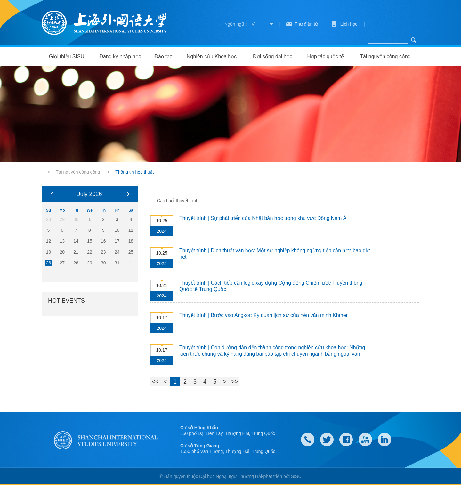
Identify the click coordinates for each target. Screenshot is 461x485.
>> (234, 381)
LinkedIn (384, 439)
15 (89, 241)
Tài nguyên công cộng (385, 56)
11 (130, 230)
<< (155, 381)
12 (48, 241)
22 (89, 252)
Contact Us (307, 439)
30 (103, 262)
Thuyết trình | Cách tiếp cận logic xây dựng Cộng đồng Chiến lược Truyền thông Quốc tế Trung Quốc (270, 286)
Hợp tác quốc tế (325, 56)
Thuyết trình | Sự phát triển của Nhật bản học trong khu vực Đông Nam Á (262, 218)
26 (48, 262)
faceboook (346, 439)
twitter (327, 439)
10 (117, 230)
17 (117, 241)
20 (62, 252)
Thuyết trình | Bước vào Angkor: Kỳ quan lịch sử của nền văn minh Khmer (263, 315)
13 (62, 241)
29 (89, 262)
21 (75, 252)
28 (75, 262)
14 (75, 241)
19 (48, 252)
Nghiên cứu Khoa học (212, 56)
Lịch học (348, 24)
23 (103, 252)
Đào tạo (163, 56)
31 (117, 262)
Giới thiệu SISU (67, 56)
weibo (365, 439)
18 (130, 241)
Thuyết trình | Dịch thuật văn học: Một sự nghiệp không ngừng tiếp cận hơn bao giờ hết (274, 254)
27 (62, 262)
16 (103, 241)
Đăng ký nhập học (120, 56)
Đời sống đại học (272, 56)
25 (130, 252)
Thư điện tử (306, 24)
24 (117, 252)
